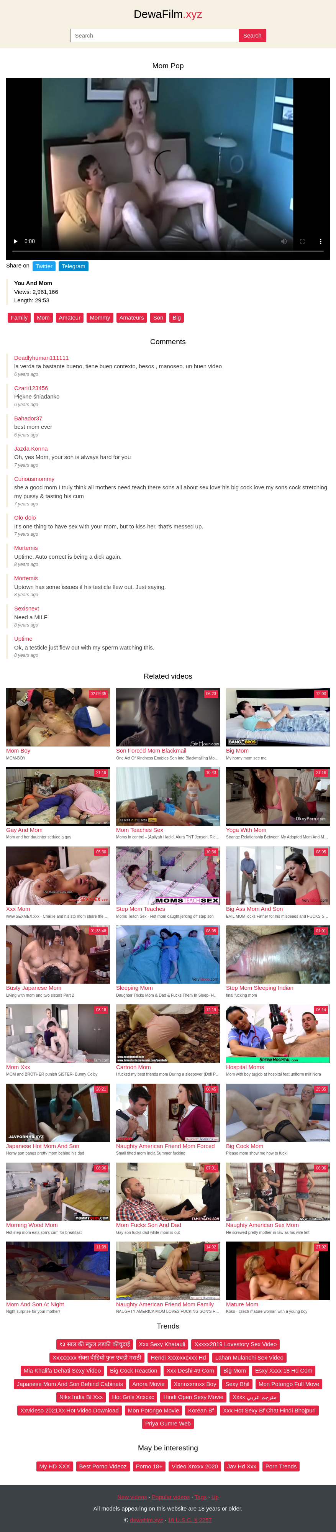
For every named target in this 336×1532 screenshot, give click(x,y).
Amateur (70, 317)
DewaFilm (168, 14)
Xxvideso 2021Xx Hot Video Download (69, 1410)
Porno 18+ (149, 1466)
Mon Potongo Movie (153, 1410)
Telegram (73, 266)
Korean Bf (201, 1410)
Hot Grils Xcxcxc (133, 1397)
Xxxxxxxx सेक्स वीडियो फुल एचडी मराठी (96, 1357)
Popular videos (171, 1497)
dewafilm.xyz (146, 1520)
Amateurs (132, 317)
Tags (201, 1497)
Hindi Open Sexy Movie (193, 1397)
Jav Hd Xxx (241, 1466)
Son (158, 317)
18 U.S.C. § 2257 (190, 1520)
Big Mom (234, 1370)
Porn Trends (281, 1466)
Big (176, 317)
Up (215, 1497)
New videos (132, 1497)
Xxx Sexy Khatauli (162, 1344)
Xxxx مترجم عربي (255, 1397)
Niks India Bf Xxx (81, 1397)
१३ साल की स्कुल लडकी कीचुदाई (94, 1344)
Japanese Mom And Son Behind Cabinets (70, 1384)
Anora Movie (148, 1384)
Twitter (44, 266)
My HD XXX (54, 1466)
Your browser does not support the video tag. (168, 169)
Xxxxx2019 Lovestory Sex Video (235, 1344)
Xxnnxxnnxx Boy (195, 1384)
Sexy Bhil (237, 1384)
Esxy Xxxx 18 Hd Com (283, 1370)
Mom (43, 317)
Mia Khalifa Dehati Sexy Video (62, 1370)
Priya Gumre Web (168, 1423)
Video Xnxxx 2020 (195, 1466)
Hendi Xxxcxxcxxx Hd (178, 1357)
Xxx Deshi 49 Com (190, 1370)
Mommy (100, 317)
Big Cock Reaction (133, 1370)
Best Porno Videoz (103, 1466)
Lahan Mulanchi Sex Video (249, 1357)
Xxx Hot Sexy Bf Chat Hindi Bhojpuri (269, 1410)
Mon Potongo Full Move (289, 1384)
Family (19, 317)
